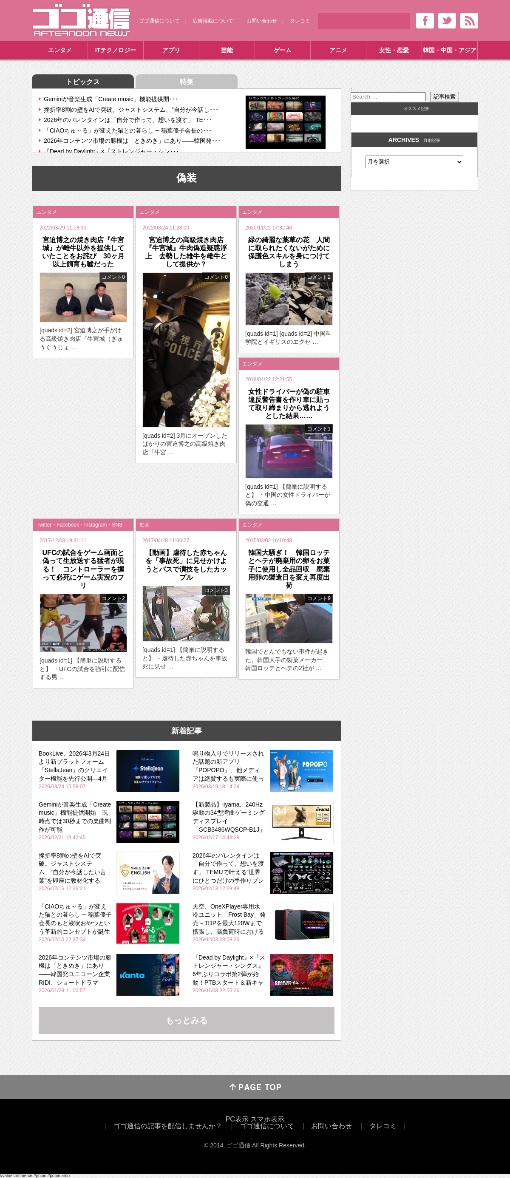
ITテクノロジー (115, 50)
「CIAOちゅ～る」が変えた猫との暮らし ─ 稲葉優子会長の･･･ (128, 130)
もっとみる (186, 1020)
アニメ (338, 50)
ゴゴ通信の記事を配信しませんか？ (167, 1126)
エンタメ (60, 50)
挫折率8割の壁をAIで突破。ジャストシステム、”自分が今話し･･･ (131, 109)
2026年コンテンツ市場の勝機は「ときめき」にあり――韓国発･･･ (132, 140)
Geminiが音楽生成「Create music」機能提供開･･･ (111, 99)
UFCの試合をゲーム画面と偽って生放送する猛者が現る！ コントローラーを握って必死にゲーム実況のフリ (83, 569)
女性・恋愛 (394, 50)
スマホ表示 (267, 1119)
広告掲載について (213, 21)
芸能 (227, 50)
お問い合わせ (261, 21)
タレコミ (300, 21)
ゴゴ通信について (159, 21)
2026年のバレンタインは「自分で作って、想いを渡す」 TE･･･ (128, 119)
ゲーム (283, 50)
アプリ (171, 50)
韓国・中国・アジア (449, 50)
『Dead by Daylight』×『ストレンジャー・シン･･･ (111, 151)
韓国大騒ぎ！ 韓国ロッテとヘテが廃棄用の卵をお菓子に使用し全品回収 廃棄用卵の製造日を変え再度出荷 (289, 569)
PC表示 (237, 1119)
